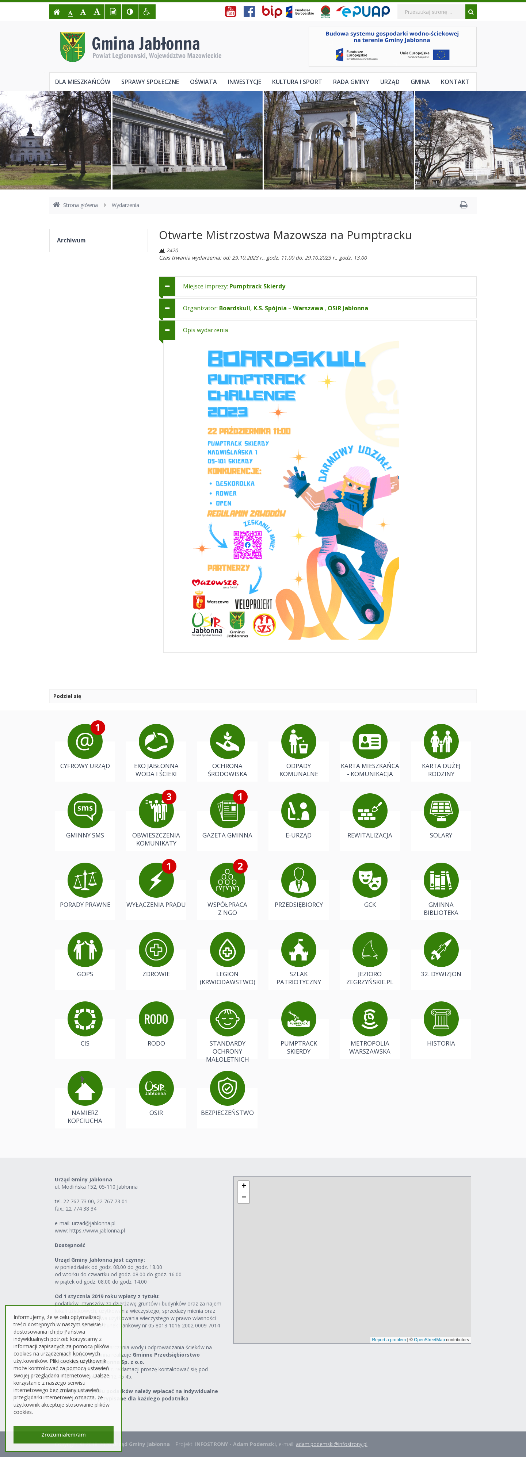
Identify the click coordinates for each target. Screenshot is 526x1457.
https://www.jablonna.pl (97, 1230)
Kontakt (455, 82)
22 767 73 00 (78, 1201)
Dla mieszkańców (82, 82)
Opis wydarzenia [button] (205, 330)
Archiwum (71, 240)
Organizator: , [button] (275, 308)
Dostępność (70, 1245)
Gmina (420, 82)
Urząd (390, 82)
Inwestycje (244, 82)
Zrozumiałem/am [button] (63, 1434)
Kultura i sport (297, 82)
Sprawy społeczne (150, 82)
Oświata (203, 82)
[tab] (318, 286)
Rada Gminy (351, 82)
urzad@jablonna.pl (93, 1223)
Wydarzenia (125, 205)
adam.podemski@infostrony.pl (331, 1444)
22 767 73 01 (112, 1201)
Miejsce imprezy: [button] (234, 286)
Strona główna (75, 205)
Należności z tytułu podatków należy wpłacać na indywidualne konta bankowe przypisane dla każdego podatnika (136, 1395)
